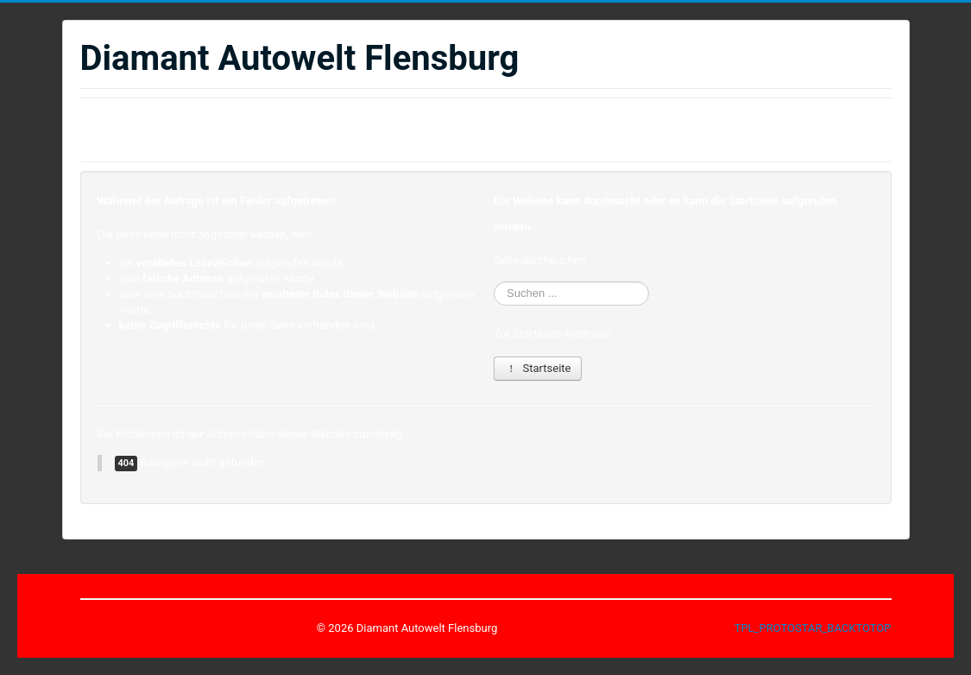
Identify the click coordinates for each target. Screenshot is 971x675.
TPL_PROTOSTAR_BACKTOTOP (813, 627)
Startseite (538, 368)
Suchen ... (494, 281)
